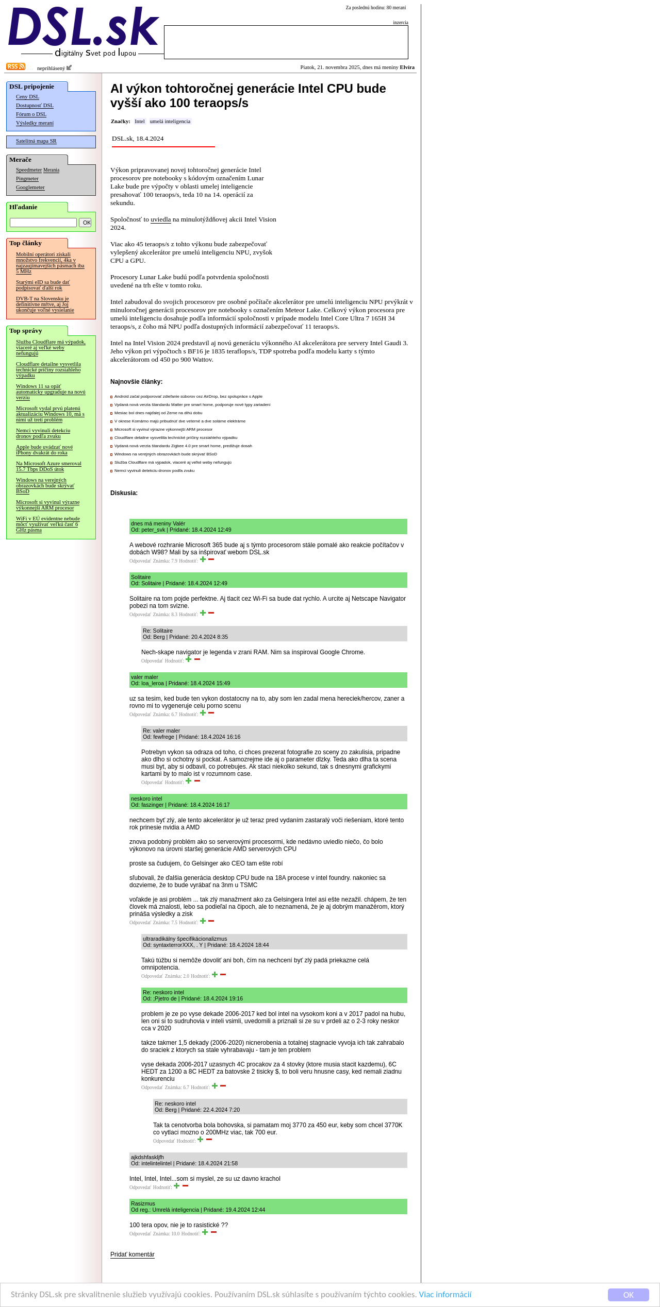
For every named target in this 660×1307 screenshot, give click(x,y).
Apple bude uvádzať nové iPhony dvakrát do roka (44, 449)
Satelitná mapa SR (36, 141)
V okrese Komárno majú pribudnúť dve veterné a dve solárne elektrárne (179, 421)
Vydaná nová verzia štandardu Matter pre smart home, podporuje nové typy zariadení (192, 404)
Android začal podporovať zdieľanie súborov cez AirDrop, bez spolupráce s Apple (188, 396)
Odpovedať (140, 561)
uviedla (161, 219)
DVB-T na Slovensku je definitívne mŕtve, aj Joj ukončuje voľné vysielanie (45, 304)
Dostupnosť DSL (35, 105)
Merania (51, 170)
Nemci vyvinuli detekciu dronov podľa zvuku (43, 433)
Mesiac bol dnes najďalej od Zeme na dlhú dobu (158, 413)
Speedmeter (29, 170)
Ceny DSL (27, 96)
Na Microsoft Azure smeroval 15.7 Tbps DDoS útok (48, 466)
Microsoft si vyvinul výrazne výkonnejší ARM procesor (47, 505)
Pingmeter (27, 178)
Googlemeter (30, 187)
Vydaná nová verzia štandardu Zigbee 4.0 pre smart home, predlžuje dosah (183, 446)
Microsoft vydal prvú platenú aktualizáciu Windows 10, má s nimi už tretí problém (50, 413)
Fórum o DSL (31, 114)
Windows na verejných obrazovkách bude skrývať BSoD (45, 485)
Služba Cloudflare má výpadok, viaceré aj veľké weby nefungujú (51, 347)
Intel (140, 121)
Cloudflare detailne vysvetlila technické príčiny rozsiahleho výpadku (48, 369)
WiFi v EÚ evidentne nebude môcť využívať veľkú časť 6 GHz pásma (48, 524)
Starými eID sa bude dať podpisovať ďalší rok (43, 285)
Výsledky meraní (35, 123)
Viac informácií (445, 1294)
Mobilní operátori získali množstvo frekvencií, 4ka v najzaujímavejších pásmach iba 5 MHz (50, 262)
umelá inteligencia (170, 121)
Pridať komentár (132, 1254)
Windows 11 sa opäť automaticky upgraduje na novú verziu (51, 391)
